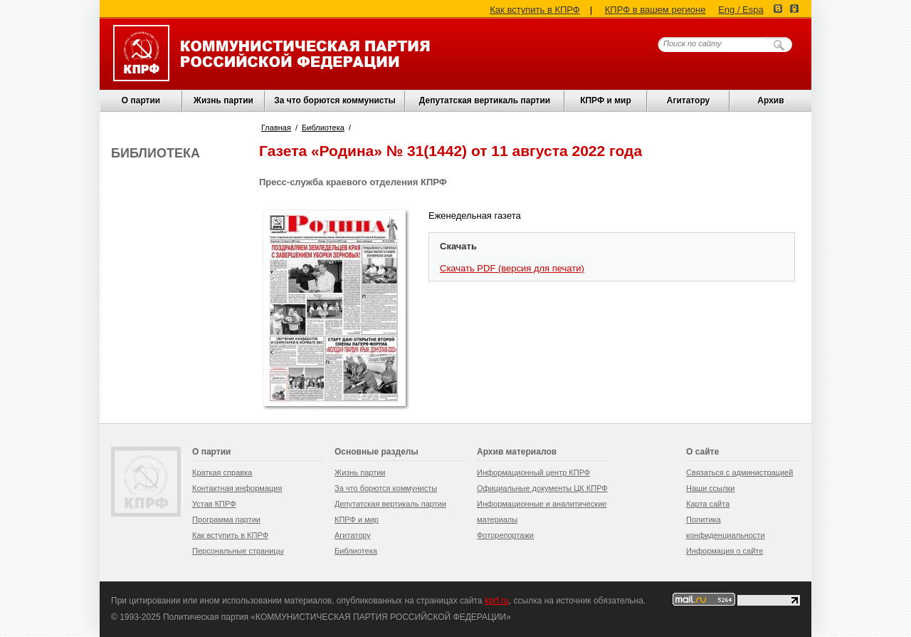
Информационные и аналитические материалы (541, 511)
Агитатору (353, 535)
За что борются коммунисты (334, 100)
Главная (276, 127)
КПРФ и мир (605, 100)
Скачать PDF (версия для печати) (512, 268)
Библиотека (323, 127)
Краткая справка (222, 472)
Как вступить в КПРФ (534, 9)
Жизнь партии (223, 100)
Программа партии (226, 519)
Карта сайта (708, 503)
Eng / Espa (741, 9)
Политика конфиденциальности (725, 527)
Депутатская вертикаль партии (484, 100)
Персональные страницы (238, 551)
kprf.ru (497, 601)
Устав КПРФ (214, 503)
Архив (770, 100)
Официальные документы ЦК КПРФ (542, 488)
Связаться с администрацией (739, 472)
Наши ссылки (710, 488)
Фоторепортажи (505, 535)
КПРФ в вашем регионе (655, 9)
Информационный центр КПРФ (533, 472)
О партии (141, 100)
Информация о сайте (724, 551)
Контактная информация (237, 488)
